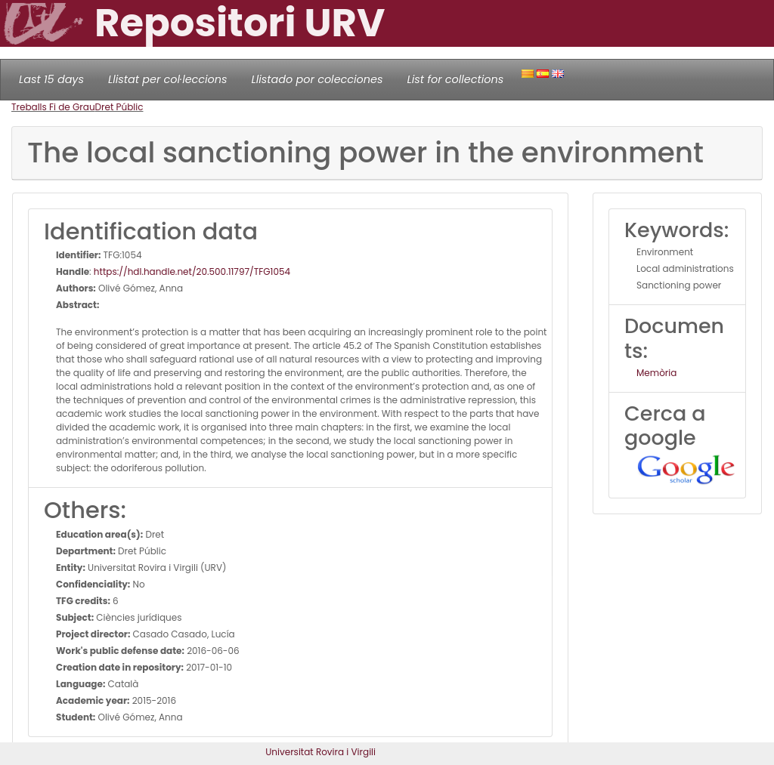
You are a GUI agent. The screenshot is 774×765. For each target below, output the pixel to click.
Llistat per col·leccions (168, 79)
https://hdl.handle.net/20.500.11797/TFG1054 (192, 271)
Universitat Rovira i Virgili (320, 751)
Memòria (656, 372)
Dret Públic (119, 106)
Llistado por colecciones (317, 79)
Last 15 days (51, 79)
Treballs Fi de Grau (53, 106)
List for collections (455, 79)
